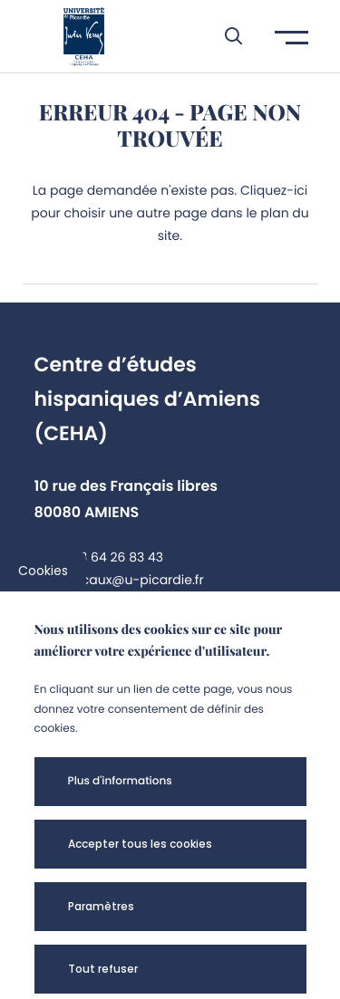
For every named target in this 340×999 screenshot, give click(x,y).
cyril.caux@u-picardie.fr (128, 580)
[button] (224, 36)
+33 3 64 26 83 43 (108, 557)
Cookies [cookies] (43, 571)
